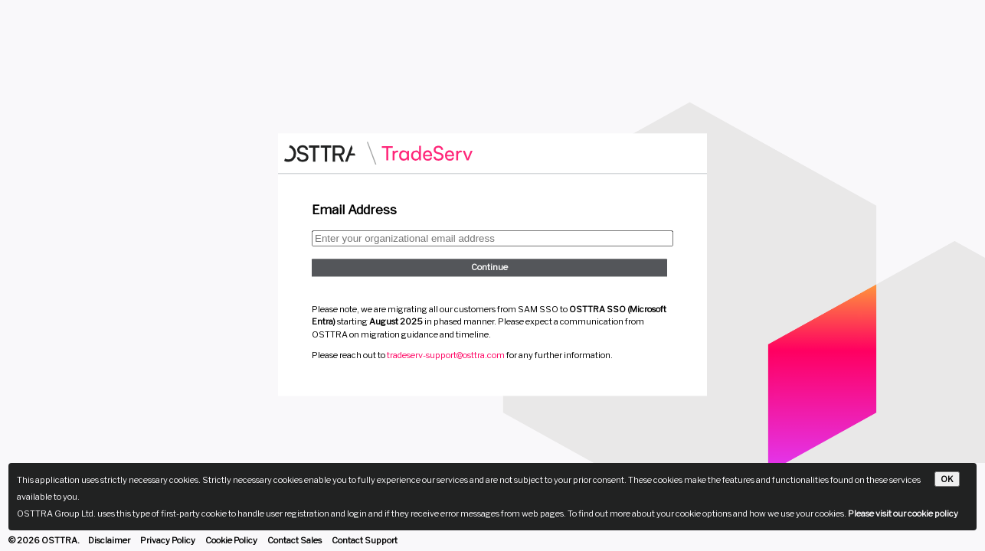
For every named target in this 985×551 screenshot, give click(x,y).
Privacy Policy (167, 540)
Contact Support (365, 540)
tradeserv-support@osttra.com (446, 355)
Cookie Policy (231, 540)
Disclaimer (109, 540)
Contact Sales (294, 540)
